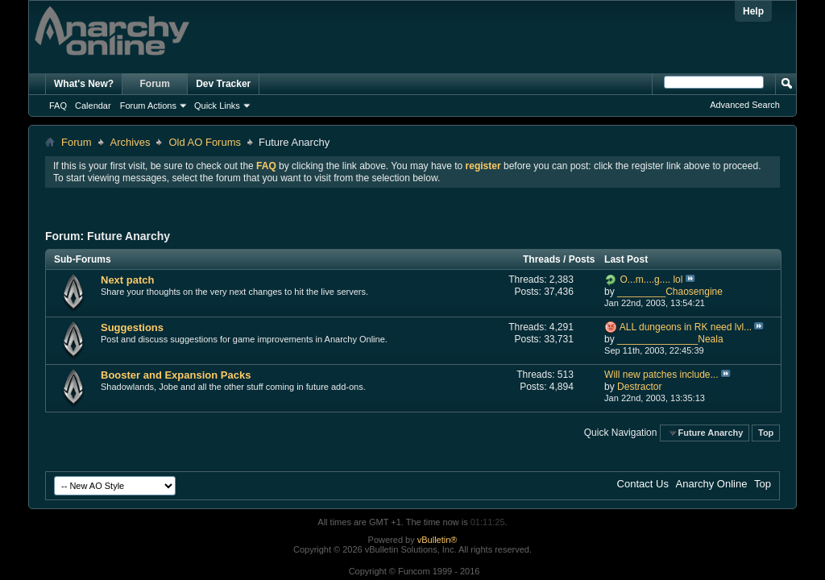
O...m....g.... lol (651, 279)
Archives (130, 142)
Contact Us (643, 484)
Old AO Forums (204, 142)
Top (765, 432)
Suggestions (132, 327)
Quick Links (217, 105)
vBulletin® (437, 540)
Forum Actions (148, 105)
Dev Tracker (223, 83)
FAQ (58, 105)
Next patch (127, 280)
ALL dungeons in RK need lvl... (686, 327)
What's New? (84, 83)
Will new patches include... (661, 374)
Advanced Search (745, 105)
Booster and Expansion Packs (176, 375)
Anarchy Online (712, 484)
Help (753, 11)
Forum (155, 83)
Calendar (93, 105)
